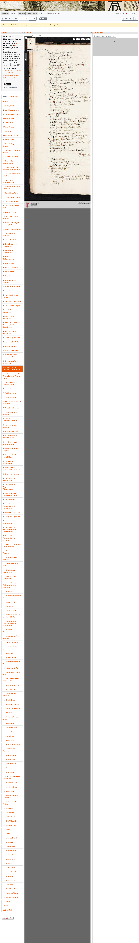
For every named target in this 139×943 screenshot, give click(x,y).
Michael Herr (8, 736)
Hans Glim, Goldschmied (12, 301)
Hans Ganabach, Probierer (9, 552)
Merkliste (119, 13)
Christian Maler (9, 768)
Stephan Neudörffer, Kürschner (11, 637)
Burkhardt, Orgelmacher (11, 512)
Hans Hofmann (9, 700)
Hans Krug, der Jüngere (11, 306)
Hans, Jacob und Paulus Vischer (11, 151)
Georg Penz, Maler (10, 397)
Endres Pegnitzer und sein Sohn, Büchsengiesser (11, 168)
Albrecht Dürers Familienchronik (10, 356)
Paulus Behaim (8, 118)
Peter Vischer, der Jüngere (9, 145)
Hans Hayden (8, 842)
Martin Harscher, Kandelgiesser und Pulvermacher (9, 506)
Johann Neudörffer (10, 668)
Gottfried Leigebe (10, 787)
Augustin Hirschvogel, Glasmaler (11, 449)
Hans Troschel (9, 880)
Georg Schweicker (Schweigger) (11, 777)
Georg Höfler (8, 791)
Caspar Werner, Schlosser (12, 229)
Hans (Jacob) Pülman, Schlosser (11, 207)
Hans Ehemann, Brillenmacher (9, 571)
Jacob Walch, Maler (10, 346)
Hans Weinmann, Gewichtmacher (9, 479)
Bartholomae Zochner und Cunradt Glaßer (11, 616)
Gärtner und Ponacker (11, 704)
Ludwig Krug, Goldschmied (8, 311)
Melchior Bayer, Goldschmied (9, 317)
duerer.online (7, 6)
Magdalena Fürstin (10, 893)
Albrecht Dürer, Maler (10, 350)
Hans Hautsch (9, 863)
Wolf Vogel (8, 855)
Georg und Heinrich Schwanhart (10, 797)
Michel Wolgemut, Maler (11, 338)
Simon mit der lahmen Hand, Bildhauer (11, 456)
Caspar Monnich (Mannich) (9, 695)
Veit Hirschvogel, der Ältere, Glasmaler (10, 437)
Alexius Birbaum (9, 610)
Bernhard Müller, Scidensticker (9, 578)
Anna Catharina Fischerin (9, 750)
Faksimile (22, 13)
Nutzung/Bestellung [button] (10, 87)
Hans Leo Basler (9, 851)
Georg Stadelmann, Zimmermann (10, 245)
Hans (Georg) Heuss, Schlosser (10, 217)
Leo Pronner (8, 808)
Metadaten (5, 13)
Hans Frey (7, 291)
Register (7, 901)
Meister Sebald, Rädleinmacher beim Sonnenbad (9, 585)
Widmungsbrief (8, 106)
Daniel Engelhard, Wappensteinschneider (10, 494)
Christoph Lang (9, 846)
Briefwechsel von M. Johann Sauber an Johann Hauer (11, 376)
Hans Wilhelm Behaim (11, 821)
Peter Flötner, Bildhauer (11, 276)
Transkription (32, 13)
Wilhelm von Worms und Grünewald (11, 188)
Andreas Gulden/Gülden (12, 685)
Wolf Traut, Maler (9, 393)
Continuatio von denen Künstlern (11, 663)
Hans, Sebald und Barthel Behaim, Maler (12, 403)
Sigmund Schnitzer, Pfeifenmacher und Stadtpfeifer (10, 538)
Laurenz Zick (8, 812)
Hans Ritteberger (9, 240)
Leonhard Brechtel (10, 727)
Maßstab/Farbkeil (8, 910)
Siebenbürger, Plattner (11, 193)
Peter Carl (7, 829)
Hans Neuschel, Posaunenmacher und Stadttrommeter (10, 530)
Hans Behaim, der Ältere (11, 110)
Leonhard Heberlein (10, 732)
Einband (5, 101)
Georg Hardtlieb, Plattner (12, 197)
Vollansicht (51, 13)
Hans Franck (8, 591)
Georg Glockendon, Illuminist (10, 413)
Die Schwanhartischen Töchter (11, 803)
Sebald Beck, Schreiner (11, 474)
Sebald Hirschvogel (10, 642)
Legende (108, 36)
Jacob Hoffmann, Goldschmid (9, 332)
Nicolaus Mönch (9, 657)
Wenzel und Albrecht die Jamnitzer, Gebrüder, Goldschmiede (11, 325)
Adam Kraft (8, 123)
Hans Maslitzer (9, 500)
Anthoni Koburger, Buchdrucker (10, 558)
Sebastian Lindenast (10, 157)
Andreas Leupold (10, 872)
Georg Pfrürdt (8, 653)
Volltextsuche (14, 97)
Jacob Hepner (9, 817)
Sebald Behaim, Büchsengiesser (9, 162)
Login (132, 13)
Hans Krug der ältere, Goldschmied (10, 296)
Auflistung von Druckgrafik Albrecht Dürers (12, 369)
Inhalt (5, 97)
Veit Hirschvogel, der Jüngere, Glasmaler (10, 443)
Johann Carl (8, 834)
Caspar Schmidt (9, 602)
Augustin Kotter (9, 859)
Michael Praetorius (10, 897)
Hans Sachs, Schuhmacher (8, 631)
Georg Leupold (9, 868)
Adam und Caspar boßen (10, 648)
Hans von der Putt (10, 783)
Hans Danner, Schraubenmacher (9, 181)
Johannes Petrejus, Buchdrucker (10, 565)
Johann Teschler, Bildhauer (9, 281)
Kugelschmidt (8, 263)
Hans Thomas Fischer (11, 744)
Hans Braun (8, 876)
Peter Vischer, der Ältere (11, 135)
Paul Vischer (8, 606)
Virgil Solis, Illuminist (10, 431)
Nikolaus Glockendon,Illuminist (10, 420)
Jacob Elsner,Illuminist (11, 408)
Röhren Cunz (7, 131)
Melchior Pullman (9, 212)
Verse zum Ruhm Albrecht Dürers (10, 362)
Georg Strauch (9, 740)
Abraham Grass (9, 755)
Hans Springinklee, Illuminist (10, 426)
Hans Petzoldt (9, 759)
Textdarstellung (99, 36)
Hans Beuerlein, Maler (11, 342)
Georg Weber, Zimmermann (8, 251)
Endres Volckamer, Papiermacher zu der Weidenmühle (10, 623)
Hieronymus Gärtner (11, 286)
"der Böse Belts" (9, 272)
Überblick (13, 13)
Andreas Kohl (8, 884)
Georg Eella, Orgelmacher (12, 517)
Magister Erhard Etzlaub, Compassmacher (12, 546)
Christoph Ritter (9, 764)
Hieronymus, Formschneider (8, 462)
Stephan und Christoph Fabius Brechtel (11, 680)
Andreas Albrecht (10, 838)
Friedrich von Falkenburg (12, 708)
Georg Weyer (8, 723)
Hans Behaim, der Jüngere (12, 114)
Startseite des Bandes (12, 76)
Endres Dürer (8, 389)
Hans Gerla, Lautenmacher (7, 522)
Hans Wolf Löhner (10, 889)
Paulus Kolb (8, 713)
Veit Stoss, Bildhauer (10, 267)
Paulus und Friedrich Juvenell (11, 718)
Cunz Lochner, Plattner (11, 201)
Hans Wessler (9, 772)
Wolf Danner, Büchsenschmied (8, 258)
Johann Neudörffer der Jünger (11, 673)
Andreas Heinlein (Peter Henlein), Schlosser (11, 224)
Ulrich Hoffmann (9, 689)
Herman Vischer (8, 140)
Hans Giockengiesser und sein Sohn (12, 175)
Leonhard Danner (10, 825)
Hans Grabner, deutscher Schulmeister (12, 597)
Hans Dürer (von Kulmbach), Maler (9, 383)
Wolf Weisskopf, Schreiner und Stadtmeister (11, 469)
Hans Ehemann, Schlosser (9, 234)
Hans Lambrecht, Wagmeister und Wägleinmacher (9, 487)
